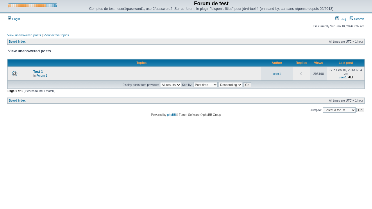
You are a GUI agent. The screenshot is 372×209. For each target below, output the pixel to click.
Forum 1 (41, 75)
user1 (277, 73)
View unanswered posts (24, 35)
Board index (17, 41)
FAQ (340, 19)
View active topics (56, 35)
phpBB (171, 114)
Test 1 (38, 72)
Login (14, 19)
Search (357, 19)
